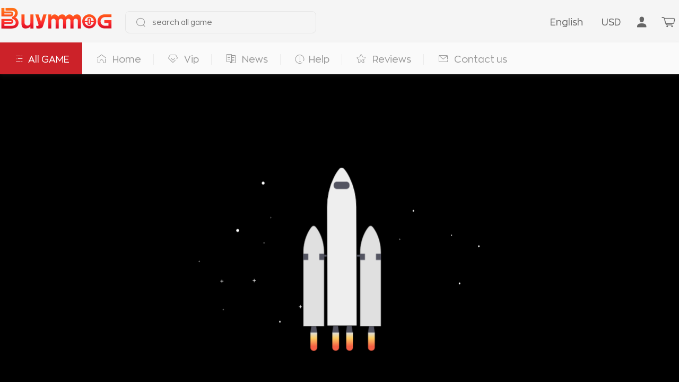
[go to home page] (56, 22)
